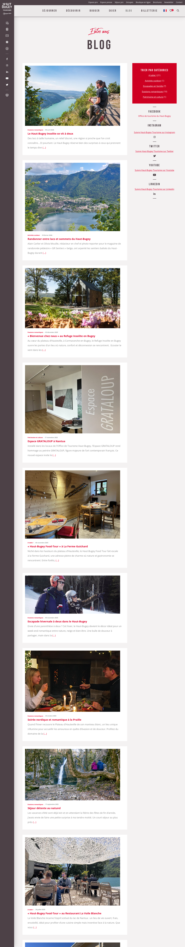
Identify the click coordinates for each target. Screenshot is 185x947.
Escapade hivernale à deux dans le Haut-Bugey (57, 621)
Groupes (129, 2)
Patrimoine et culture (35, 437)
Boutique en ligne (143, 2)
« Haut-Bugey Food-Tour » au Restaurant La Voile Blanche (64, 913)
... (44, 147)
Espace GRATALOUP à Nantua (46, 441)
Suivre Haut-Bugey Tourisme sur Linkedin (154, 189)
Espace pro (93, 2)
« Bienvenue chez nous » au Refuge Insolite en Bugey (61, 336)
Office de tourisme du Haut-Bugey (154, 116)
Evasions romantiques (35, 130)
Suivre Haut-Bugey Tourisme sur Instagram (154, 132)
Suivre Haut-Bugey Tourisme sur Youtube (154, 170)
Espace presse (106, 2)
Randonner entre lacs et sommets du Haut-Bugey (59, 239)
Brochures (157, 2)
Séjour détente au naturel (44, 808)
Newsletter (168, 2)
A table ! (30, 543)
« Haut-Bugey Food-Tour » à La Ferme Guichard (58, 546)
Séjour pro (119, 2)
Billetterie (149, 10)
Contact (179, 2)
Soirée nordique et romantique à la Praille (54, 719)
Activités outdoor (34, 235)
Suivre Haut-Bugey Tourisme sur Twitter (154, 151)
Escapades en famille (153, 86)
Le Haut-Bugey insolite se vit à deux (50, 133)
